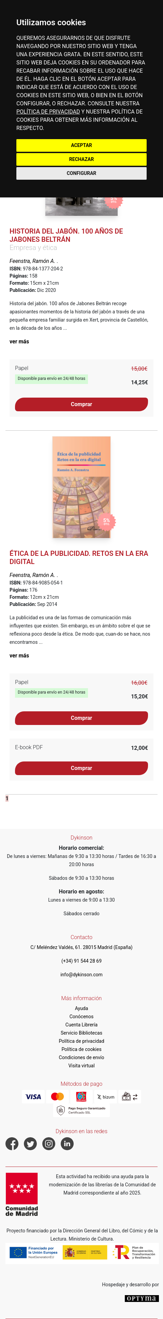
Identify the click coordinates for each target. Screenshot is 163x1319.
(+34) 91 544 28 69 (81, 961)
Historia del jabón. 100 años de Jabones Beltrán (66, 235)
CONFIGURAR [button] (82, 173)
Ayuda (81, 1008)
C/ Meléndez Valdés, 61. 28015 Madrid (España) (81, 947)
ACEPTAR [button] (81, 145)
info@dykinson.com (81, 974)
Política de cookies (81, 1049)
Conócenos (82, 1016)
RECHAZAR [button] (81, 159)
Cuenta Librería (81, 1024)
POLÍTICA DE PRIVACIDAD (48, 111)
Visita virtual (81, 1065)
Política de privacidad (81, 1041)
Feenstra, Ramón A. (33, 261)
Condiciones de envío (81, 1057)
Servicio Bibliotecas (81, 1033)
